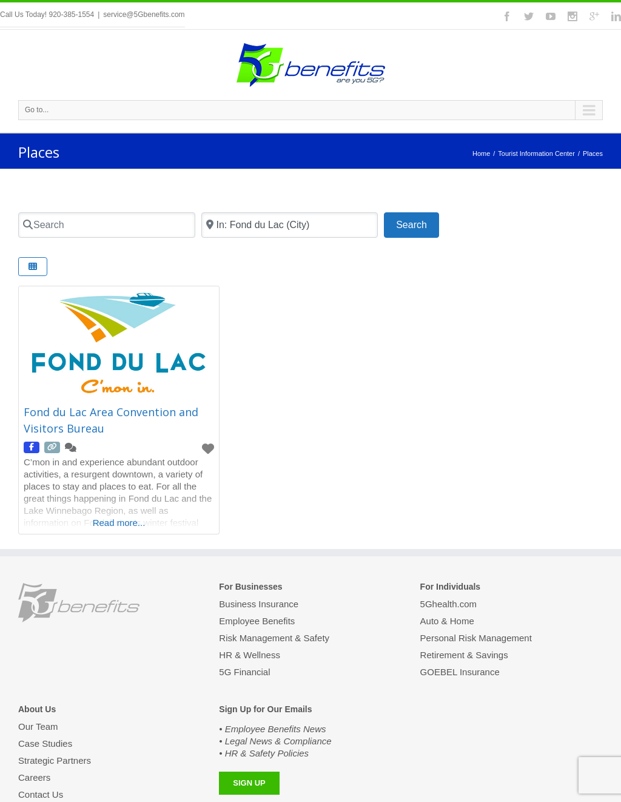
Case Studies (45, 743)
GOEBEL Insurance (460, 672)
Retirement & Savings (464, 655)
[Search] (106, 225)
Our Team (38, 727)
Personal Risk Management (476, 638)
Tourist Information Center (536, 153)
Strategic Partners (54, 760)
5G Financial (244, 672)
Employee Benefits (257, 621)
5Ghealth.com (448, 605)
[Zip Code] (289, 225)
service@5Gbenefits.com (143, 14)
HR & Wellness (249, 655)
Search (417, 223)
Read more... (119, 522)
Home (481, 153)
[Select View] (32, 266)
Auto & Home (447, 621)
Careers (34, 777)
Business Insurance (258, 605)
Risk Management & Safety (274, 638)
